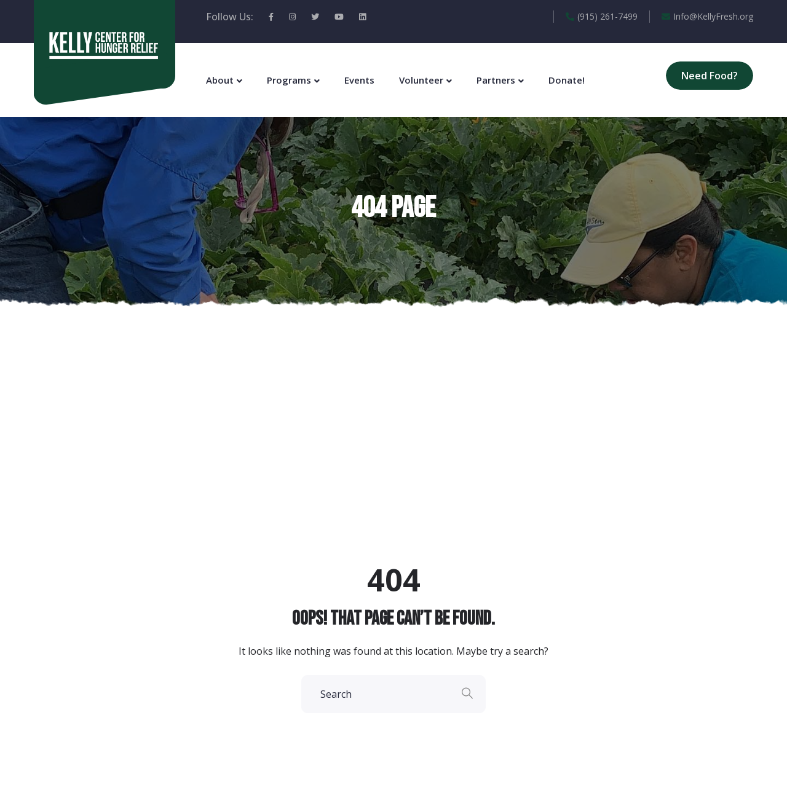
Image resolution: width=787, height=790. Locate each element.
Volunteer (421, 80)
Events (359, 80)
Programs (289, 80)
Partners (496, 80)
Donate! (566, 80)
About (220, 80)
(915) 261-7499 (602, 16)
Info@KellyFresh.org (707, 16)
